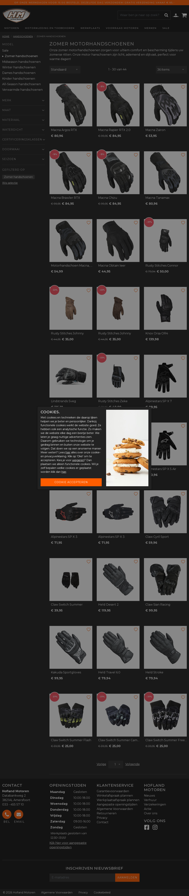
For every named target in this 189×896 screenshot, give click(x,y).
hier (68, 452)
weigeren (78, 460)
